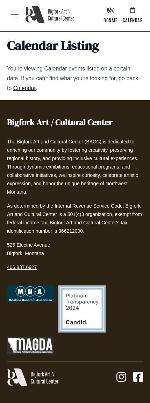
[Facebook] (138, 377)
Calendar (24, 88)
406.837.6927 (22, 267)
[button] (15, 14)
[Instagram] (121, 377)
